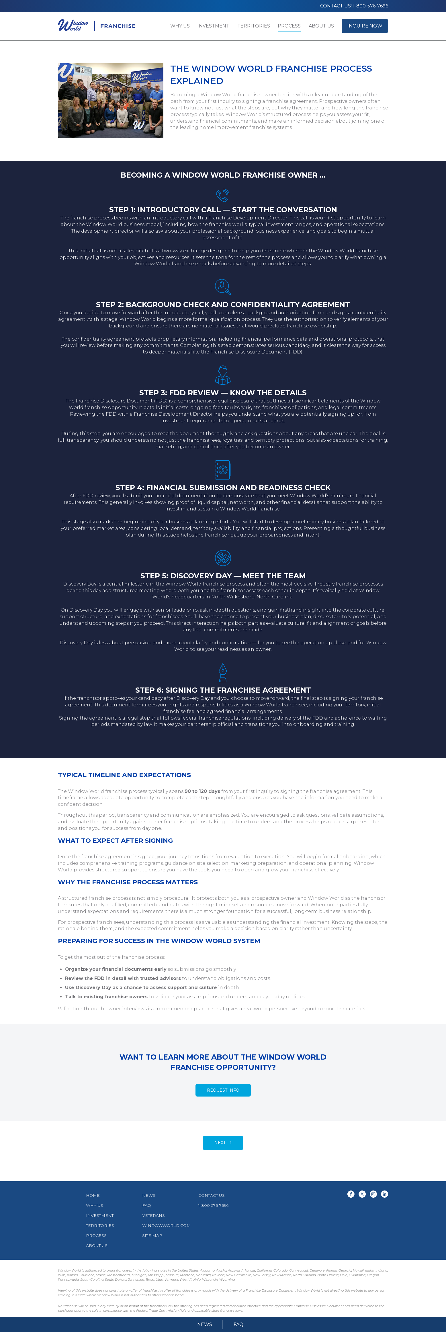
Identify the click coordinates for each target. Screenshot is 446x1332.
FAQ (238, 1324)
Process (289, 26)
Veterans (153, 1215)
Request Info (223, 1090)
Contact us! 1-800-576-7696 (354, 6)
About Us (321, 26)
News (204, 1324)
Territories (253, 26)
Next (220, 1142)
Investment (213, 26)
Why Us (180, 26)
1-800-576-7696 (213, 1205)
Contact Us (211, 1195)
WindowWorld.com (166, 1225)
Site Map (152, 1235)
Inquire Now (364, 26)
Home (93, 1195)
